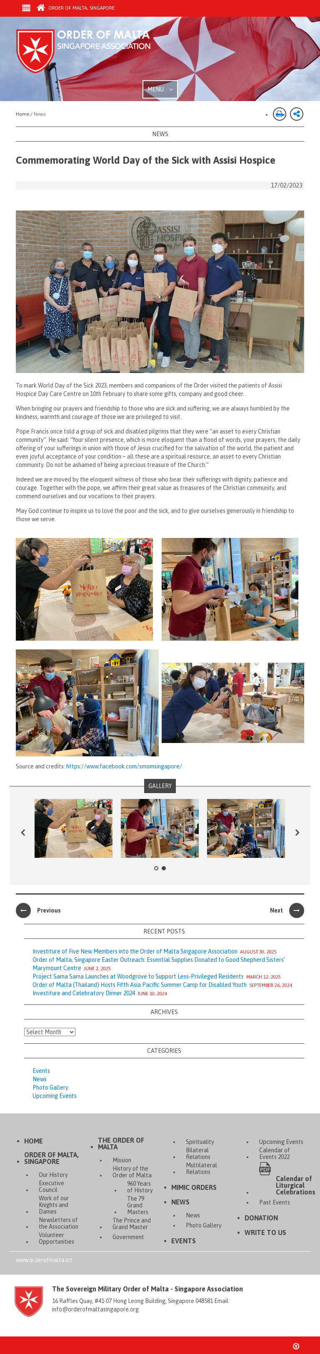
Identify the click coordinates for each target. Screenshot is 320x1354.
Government (128, 1237)
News (39, 1079)
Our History (53, 1174)
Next (287, 910)
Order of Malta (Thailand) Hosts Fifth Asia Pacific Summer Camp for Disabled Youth (139, 984)
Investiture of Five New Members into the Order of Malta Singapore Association (135, 951)
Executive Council (51, 1186)
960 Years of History (140, 1187)
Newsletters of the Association (58, 1223)
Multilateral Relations (201, 1168)
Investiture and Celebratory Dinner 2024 (83, 993)
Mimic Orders (194, 1187)
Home (33, 1141)
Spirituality (200, 1141)
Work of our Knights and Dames (54, 1205)
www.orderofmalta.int (44, 1260)
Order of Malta (93, 54)
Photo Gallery (50, 1087)
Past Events (274, 1202)
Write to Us (265, 1232)
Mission (121, 1160)
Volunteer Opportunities (56, 1238)
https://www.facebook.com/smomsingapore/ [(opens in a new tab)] (124, 766)
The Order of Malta (121, 1143)
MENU (160, 89)
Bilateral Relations (198, 1153)
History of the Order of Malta (132, 1172)
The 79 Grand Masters (137, 1205)
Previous (38, 910)
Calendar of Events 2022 (274, 1153)
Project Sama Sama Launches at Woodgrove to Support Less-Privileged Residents (138, 976)
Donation (261, 1218)
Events (41, 1070)
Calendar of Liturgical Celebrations (295, 1185)
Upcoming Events (54, 1096)
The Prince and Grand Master (131, 1223)
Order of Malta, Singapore (76, 8)
